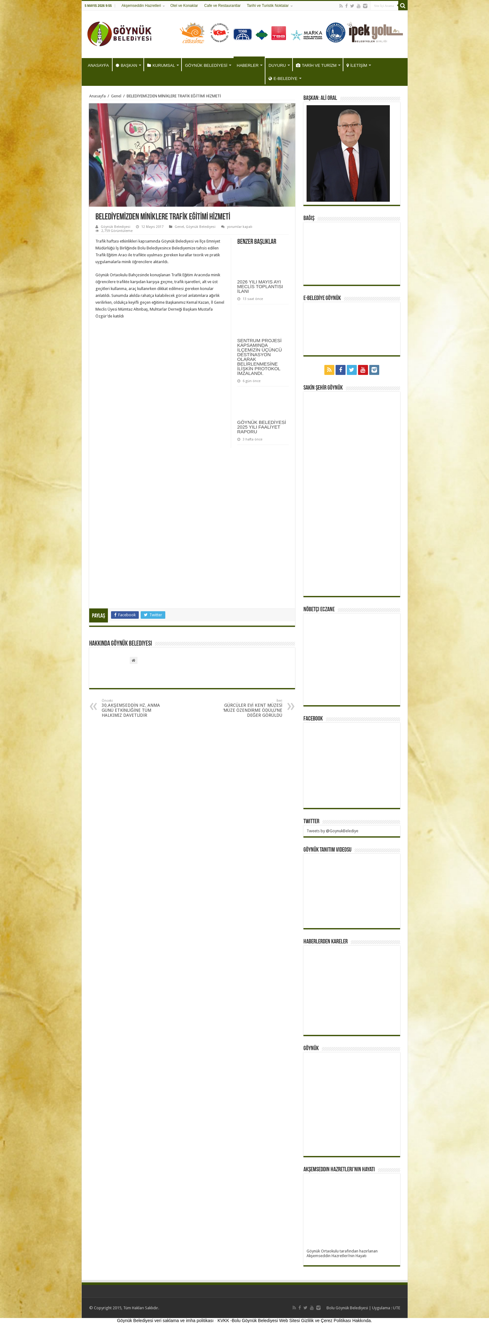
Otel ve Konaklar (184, 5)
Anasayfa (97, 96)
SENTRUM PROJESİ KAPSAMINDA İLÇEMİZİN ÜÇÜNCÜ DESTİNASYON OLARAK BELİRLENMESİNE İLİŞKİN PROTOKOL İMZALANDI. (259, 357)
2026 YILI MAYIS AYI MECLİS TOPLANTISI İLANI (260, 286)
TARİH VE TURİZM (316, 65)
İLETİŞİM (356, 65)
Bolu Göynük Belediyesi (347, 1308)
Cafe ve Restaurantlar (222, 5)
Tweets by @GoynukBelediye (332, 831)
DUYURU (277, 65)
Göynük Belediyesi (115, 227)
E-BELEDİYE (283, 78)
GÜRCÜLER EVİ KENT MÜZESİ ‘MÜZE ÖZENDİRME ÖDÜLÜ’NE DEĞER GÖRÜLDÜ (251, 708)
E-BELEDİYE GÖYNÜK (322, 298)
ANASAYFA (98, 65)
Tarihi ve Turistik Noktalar (268, 5)
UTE (396, 1308)
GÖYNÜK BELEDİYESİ (206, 65)
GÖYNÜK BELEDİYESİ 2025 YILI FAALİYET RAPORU (261, 427)
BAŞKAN (126, 65)
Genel (116, 96)
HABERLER (248, 65)
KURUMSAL (161, 65)
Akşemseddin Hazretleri (141, 5)
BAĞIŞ (308, 218)
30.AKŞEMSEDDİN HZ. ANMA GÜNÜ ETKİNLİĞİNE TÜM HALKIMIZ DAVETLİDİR (134, 708)
